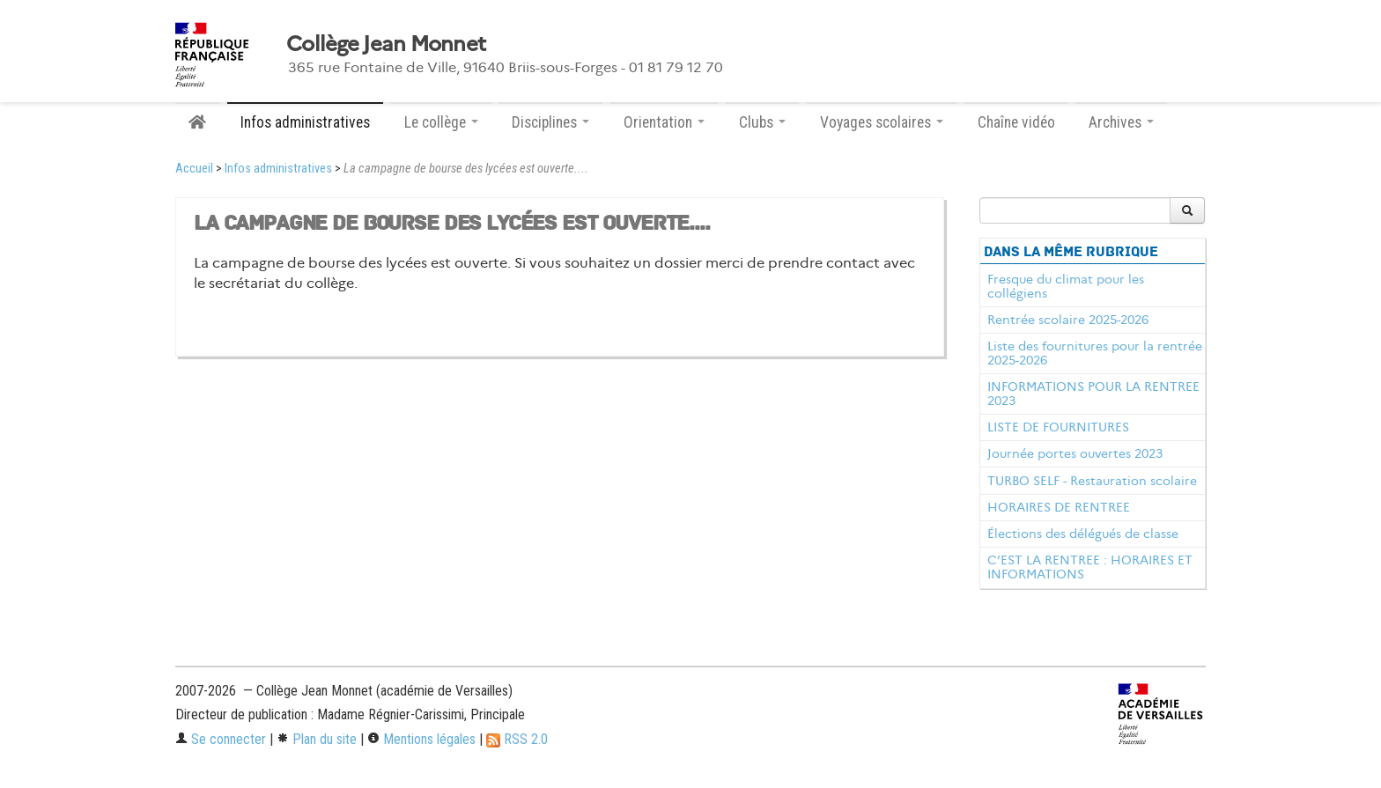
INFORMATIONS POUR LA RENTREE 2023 (1093, 394)
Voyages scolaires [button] (881, 122)
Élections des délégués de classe (1082, 533)
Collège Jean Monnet (385, 44)
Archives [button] (1121, 122)
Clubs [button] (762, 122)
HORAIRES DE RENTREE (1058, 507)
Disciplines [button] (550, 122)
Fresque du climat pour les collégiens (1065, 286)
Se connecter (220, 739)
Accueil (194, 168)
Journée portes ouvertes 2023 (1075, 453)
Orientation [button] (664, 122)
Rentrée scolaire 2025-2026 (1067, 320)
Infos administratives (305, 122)
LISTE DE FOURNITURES (1058, 427)
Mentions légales (421, 739)
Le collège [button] (441, 122)
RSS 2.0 (517, 739)
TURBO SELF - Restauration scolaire (1092, 481)
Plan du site (317, 739)
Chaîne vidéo (1016, 122)
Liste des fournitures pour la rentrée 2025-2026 (1094, 353)
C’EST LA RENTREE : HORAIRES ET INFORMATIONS (1090, 567)
